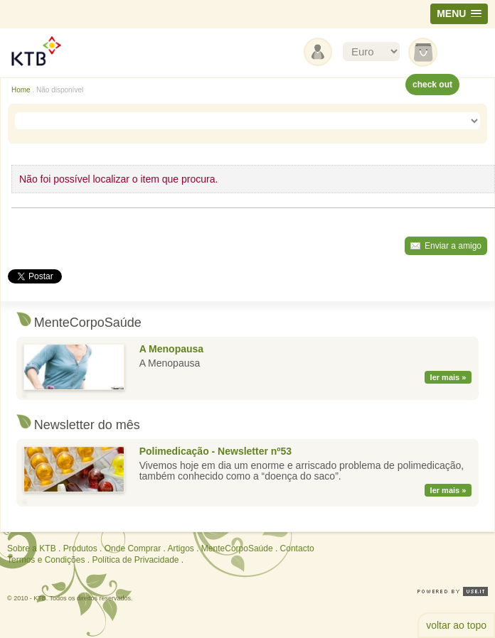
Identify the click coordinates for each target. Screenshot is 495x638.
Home (21, 90)
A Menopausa (171, 349)
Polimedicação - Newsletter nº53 (215, 451)
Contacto (297, 548)
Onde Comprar (133, 548)
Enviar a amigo (453, 246)
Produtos (80, 548)
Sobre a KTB (31, 548)
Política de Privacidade (135, 560)
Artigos (180, 548)
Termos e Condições (46, 560)
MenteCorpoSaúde (237, 548)
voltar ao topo (456, 625)
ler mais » (448, 377)
